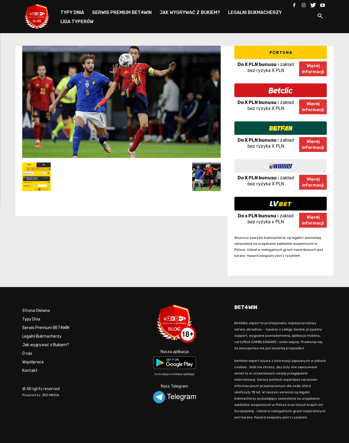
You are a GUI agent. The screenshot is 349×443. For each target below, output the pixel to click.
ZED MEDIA (50, 395)
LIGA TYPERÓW (77, 21)
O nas (27, 353)
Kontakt (29, 370)
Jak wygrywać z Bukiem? (45, 344)
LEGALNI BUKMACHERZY (255, 12)
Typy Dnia (31, 319)
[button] (320, 17)
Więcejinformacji (313, 68)
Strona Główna (36, 310)
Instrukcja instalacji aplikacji (174, 374)
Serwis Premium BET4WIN (45, 327)
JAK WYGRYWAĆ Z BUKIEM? (190, 12)
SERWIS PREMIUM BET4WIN (122, 12)
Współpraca (33, 362)
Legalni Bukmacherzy (42, 336)
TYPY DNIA (72, 12)
